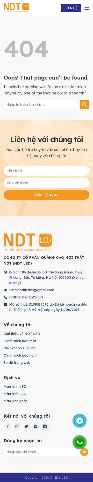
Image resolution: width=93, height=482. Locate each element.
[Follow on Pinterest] (36, 426)
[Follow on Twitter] (26, 426)
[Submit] (84, 104)
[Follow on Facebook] (8, 426)
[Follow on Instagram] (17, 426)
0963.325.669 (32, 297)
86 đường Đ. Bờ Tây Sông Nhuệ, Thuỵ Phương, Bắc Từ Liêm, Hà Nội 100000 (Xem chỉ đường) (47, 277)
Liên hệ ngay (46, 194)
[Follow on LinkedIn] (45, 426)
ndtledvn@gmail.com (37, 290)
